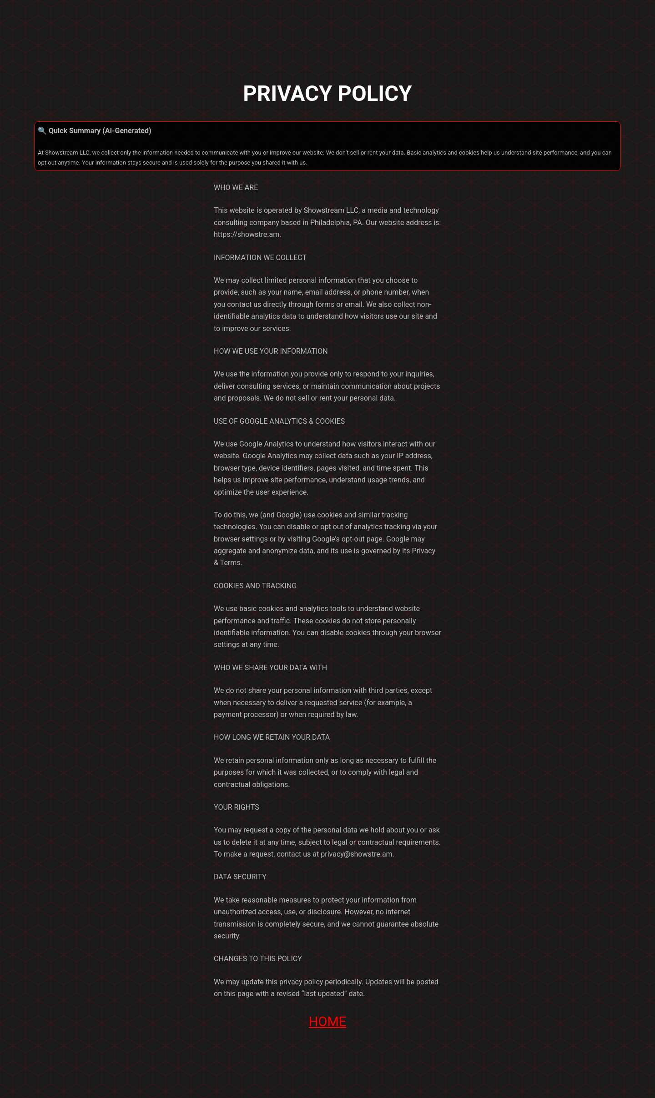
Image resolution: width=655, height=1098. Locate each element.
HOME (327, 1021)
